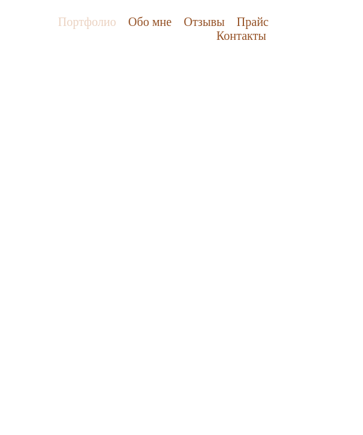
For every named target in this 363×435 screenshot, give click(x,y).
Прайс (253, 21)
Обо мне (150, 21)
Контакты (241, 35)
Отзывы (204, 21)
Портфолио (87, 21)
